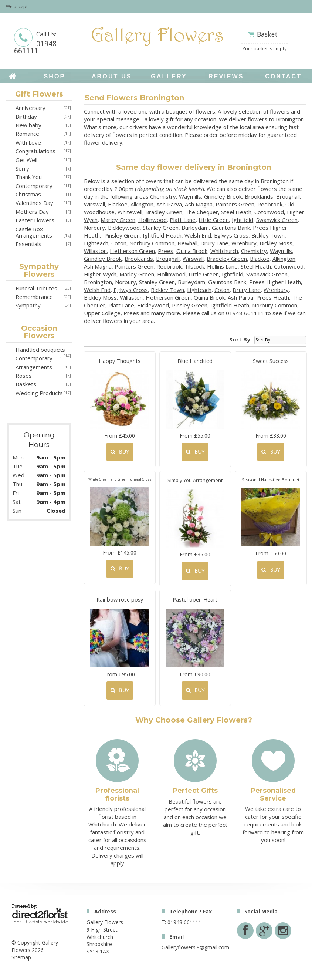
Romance (27, 133)
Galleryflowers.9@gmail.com (195, 947)
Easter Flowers (35, 220)
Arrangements (34, 367)
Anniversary (30, 107)
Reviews (226, 76)
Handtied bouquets (40, 349)
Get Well (26, 160)
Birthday (26, 116)
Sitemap (21, 957)
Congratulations (35, 151)
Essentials (28, 244)
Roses (24, 375)
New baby (28, 125)
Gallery (169, 76)
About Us (112, 76)
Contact (283, 76)
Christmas (28, 194)
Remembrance (34, 296)
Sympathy (28, 305)
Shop (54, 76)
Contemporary (34, 185)
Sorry (22, 168)
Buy (120, 452)
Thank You (29, 177)
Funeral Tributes (36, 288)
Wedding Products (39, 393)
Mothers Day (32, 211)
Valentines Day (34, 202)
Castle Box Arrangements (34, 232)
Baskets (26, 384)
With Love (28, 142)
